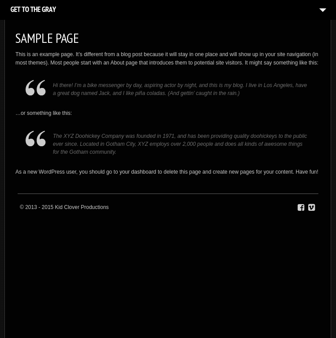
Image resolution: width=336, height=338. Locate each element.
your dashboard (137, 172)
